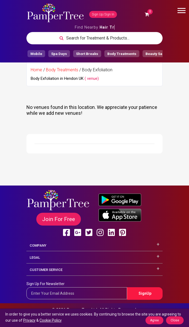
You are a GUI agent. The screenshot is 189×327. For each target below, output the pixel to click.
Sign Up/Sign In (103, 14)
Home (36, 69)
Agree (154, 320)
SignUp (145, 293)
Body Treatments (62, 69)
